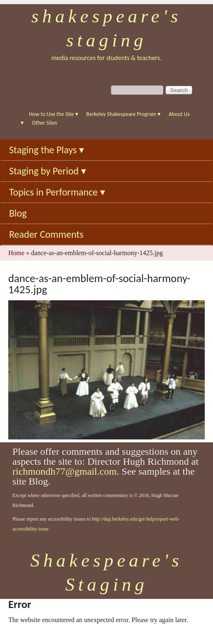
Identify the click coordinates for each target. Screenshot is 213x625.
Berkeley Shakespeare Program (123, 114)
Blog (18, 213)
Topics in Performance (57, 192)
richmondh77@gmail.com (64, 471)
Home (16, 252)
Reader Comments (46, 234)
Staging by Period (47, 171)
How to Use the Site (53, 114)
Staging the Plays (46, 150)
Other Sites (44, 122)
